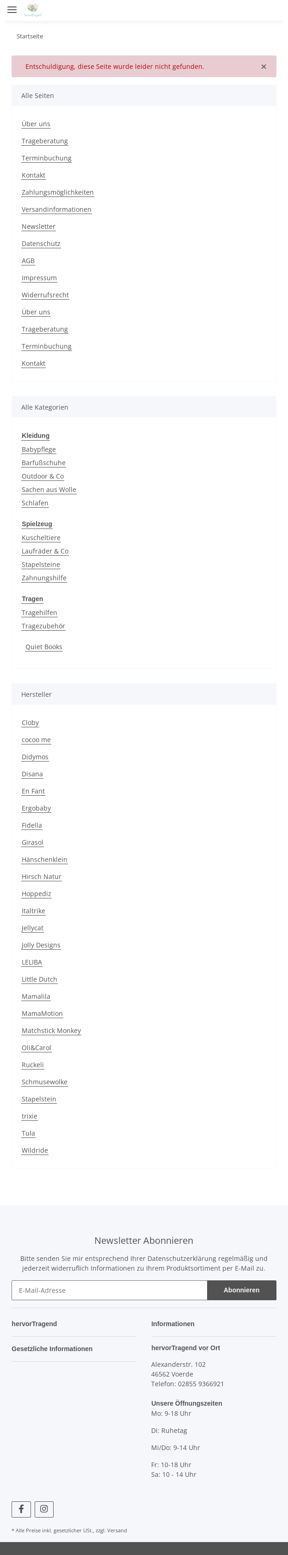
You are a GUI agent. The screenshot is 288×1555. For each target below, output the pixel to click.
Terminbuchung (47, 158)
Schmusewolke (44, 1080)
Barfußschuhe (44, 462)
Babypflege (39, 448)
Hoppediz (36, 892)
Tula (28, 1131)
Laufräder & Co (45, 550)
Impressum (39, 277)
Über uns (36, 123)
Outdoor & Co (43, 475)
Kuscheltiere (41, 536)
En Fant (33, 789)
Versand (117, 1528)
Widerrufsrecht (45, 294)
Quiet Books (43, 645)
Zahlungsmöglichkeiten (58, 192)
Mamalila (36, 994)
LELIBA (32, 960)
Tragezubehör (43, 624)
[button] (219, 10)
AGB (28, 260)
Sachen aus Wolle (49, 489)
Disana (32, 772)
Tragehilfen (39, 611)
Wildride (35, 1148)
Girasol (32, 840)
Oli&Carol (36, 1046)
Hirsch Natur (41, 875)
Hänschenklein (44, 858)
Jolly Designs (41, 943)
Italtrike (33, 909)
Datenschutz (41, 243)
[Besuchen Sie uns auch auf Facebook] (21, 1508)
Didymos (35, 755)
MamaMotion (42, 1012)
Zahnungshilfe (44, 576)
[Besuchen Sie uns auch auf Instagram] (44, 1508)
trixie (29, 1114)
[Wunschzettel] (254, 10)
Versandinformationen (57, 209)
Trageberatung (45, 140)
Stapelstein (39, 1097)
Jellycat (32, 926)
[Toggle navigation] (12, 6)
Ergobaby (36, 806)
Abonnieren (241, 1289)
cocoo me (36, 738)
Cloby (30, 721)
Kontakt (33, 175)
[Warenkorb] (272, 10)
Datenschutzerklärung (181, 1257)
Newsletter (38, 226)
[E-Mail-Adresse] (109, 1289)
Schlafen (35, 502)
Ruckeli (33, 1063)
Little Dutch (39, 977)
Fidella (32, 823)
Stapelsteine (41, 563)
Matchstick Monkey (51, 1029)
